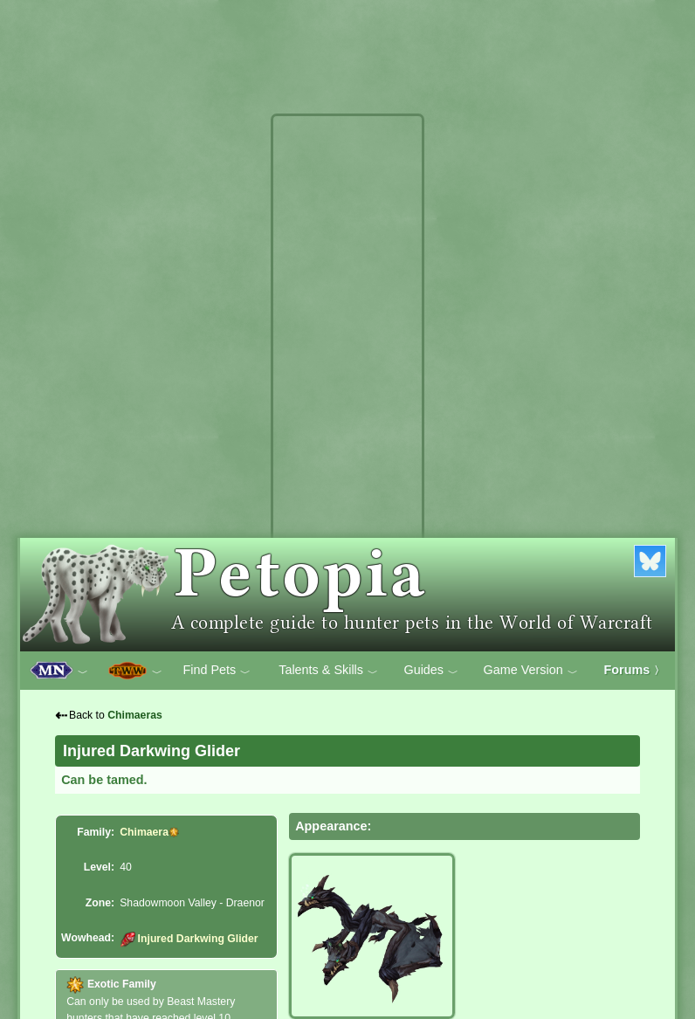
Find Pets (216, 670)
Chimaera (144, 832)
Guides (430, 670)
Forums (634, 670)
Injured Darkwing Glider (189, 939)
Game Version (531, 670)
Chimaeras (134, 715)
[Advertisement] (347, 382)
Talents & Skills (328, 670)
